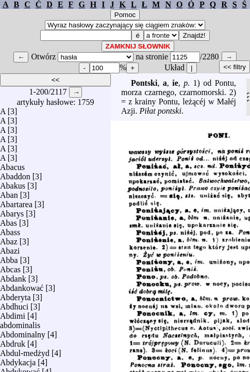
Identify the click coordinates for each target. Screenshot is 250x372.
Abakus (12, 183)
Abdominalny (22, 332)
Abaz (9, 239)
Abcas (10, 266)
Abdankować (21, 285)
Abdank (13, 276)
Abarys (12, 211)
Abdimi (12, 313)
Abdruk (12, 341)
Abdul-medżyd (24, 350)
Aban (9, 192)
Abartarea (16, 201)
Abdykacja (18, 359)
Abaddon (15, 173)
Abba (9, 257)
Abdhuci (14, 304)
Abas (8, 220)
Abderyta (15, 294)
